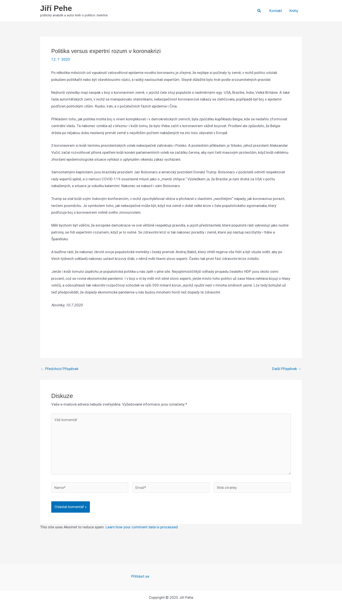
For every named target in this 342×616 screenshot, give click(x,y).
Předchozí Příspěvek (59, 369)
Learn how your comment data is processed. (142, 527)
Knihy (293, 11)
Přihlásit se (140, 576)
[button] (259, 11)
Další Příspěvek (286, 369)
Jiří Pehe (56, 8)
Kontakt (275, 11)
